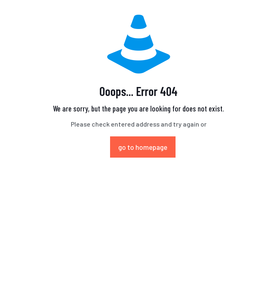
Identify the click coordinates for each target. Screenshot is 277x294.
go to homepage (142, 147)
